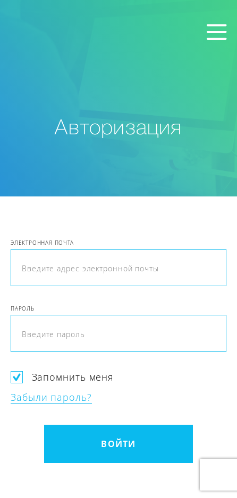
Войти (118, 444)
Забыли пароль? (51, 397)
